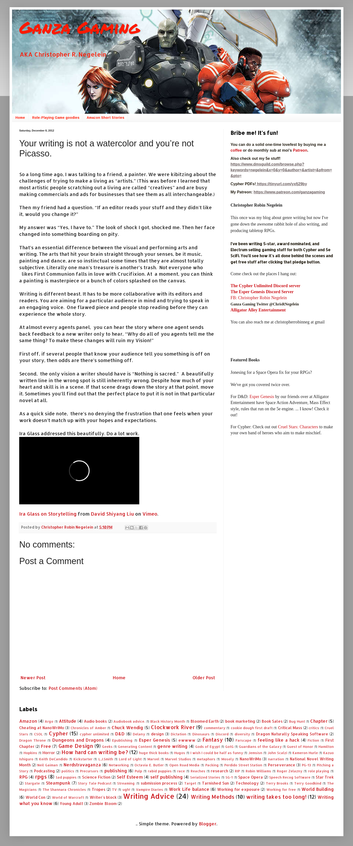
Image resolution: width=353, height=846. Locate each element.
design (157, 733)
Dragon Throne (32, 740)
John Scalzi (277, 753)
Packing (212, 765)
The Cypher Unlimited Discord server (265, 285)
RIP (237, 771)
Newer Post (32, 677)
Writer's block (103, 797)
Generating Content (135, 746)
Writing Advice (148, 796)
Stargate (32, 783)
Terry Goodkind (307, 783)
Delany (139, 734)
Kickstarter (82, 759)
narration (276, 759)
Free (46, 746)
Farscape (243, 740)
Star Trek (325, 777)
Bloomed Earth (204, 721)
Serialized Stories (205, 777)
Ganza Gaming (79, 27)
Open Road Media (184, 765)
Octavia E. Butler (149, 765)
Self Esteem (130, 777)
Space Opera (250, 777)
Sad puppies (66, 777)
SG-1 (229, 777)
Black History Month (167, 721)
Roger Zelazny (289, 771)
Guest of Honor (300, 746)
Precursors (89, 771)
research (219, 770)
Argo (49, 721)
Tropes (98, 789)
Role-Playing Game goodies (55, 117)
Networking (119, 765)
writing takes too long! (276, 796)
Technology (247, 783)
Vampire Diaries (149, 789)
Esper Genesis (262, 396)
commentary (214, 728)
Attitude (67, 721)
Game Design (75, 746)
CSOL (38, 734)
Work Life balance (189, 789)
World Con (35, 797)
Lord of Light (130, 759)
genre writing (172, 746)
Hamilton (326, 746)
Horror (49, 752)
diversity (242, 734)
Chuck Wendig (127, 727)
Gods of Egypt (207, 746)
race (181, 771)
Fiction (313, 740)
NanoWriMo (250, 758)
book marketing (240, 721)
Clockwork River (173, 727)
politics (67, 771)
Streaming (126, 783)
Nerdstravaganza (82, 764)
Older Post (204, 677)
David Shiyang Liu (112, 514)
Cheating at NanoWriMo (41, 727)
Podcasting (44, 770)
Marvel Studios (178, 759)
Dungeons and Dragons (78, 740)
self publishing (166, 777)
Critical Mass (290, 727)
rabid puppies (160, 771)
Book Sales (272, 721)
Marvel (153, 759)
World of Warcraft (68, 797)
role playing (318, 771)
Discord (222, 734)
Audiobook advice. (129, 721)
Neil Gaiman (47, 765)
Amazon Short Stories (105, 117)
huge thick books (154, 753)
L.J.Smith (105, 759)
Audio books (95, 721)
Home (20, 117)
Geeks (107, 746)
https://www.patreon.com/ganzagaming (289, 192)
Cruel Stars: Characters (298, 426)
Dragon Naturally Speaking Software (292, 733)
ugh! (126, 789)
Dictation (178, 734)
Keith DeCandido (53, 759)
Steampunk (58, 783)
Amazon (28, 721)
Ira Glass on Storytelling (48, 514)
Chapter (319, 721)
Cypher (58, 733)
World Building (317, 789)
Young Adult (71, 803)
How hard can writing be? (94, 752)
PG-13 (306, 765)
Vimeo (149, 514)
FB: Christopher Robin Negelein (259, 297)
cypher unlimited (94, 734)
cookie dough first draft (252, 728)
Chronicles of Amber (88, 728)
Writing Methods (212, 796)
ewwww (186, 740)
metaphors (206, 759)
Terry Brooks (277, 783)
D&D (120, 733)
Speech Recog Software (289, 777)
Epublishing (122, 740)
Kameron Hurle (305, 753)
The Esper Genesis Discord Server (262, 291)
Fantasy (212, 739)
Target (190, 783)
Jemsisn (255, 753)
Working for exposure (238, 789)
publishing (115, 770)
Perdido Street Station (243, 765)
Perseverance (281, 764)
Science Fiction (96, 777)
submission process (159, 783)
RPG (23, 777)
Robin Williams (258, 771)
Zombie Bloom (103, 803)
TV (114, 789)
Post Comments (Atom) (73, 688)
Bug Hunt (297, 721)
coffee (237, 150)
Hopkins (30, 753)
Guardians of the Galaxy (260, 746)
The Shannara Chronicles (64, 789)
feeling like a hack (278, 740)
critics (314, 728)
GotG (229, 746)
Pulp (138, 771)
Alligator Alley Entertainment (258, 310)
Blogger (207, 823)
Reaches (198, 771)
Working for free (281, 789)
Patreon (300, 150)
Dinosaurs (201, 734)
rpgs (41, 776)
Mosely (227, 759)
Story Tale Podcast (94, 783)
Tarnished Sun (215, 783)
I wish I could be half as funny (216, 753)
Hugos (179, 753)
